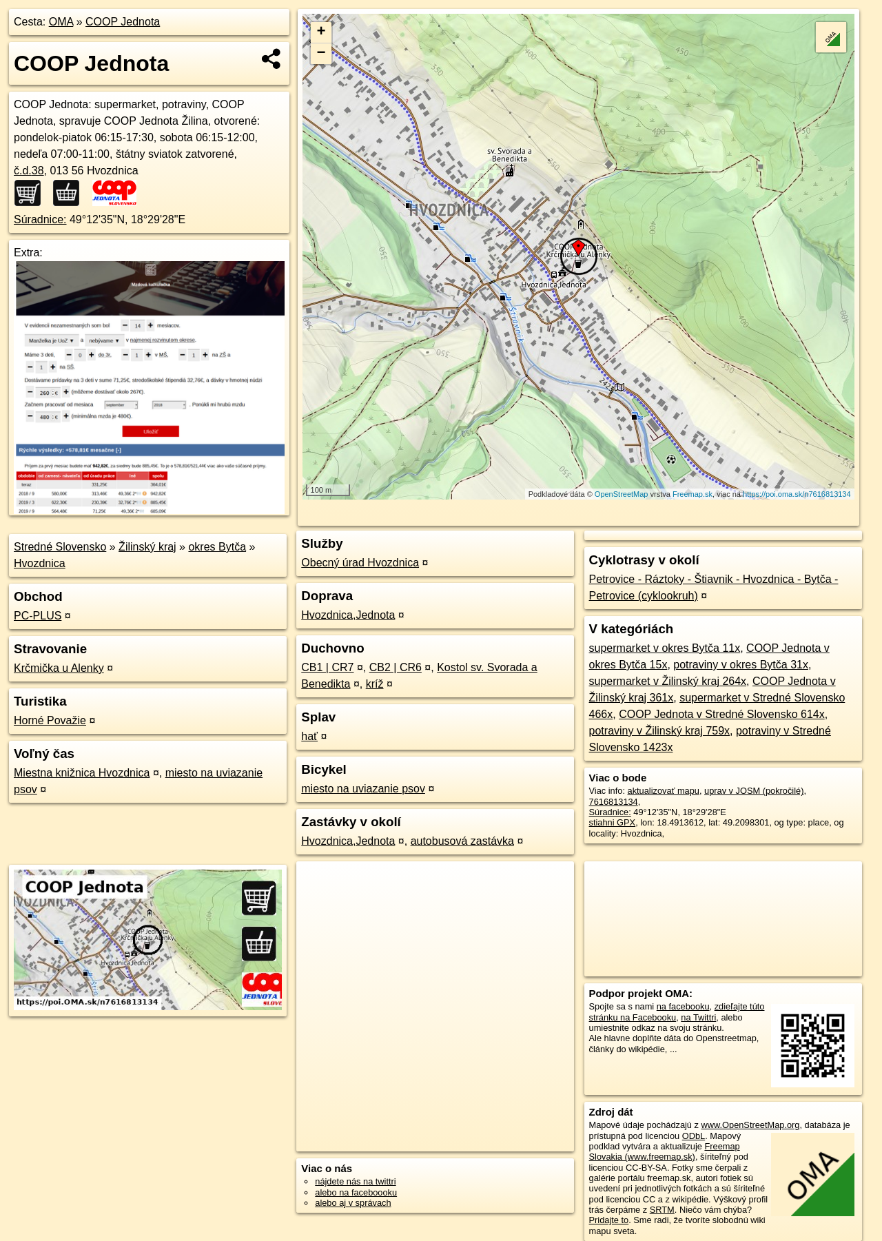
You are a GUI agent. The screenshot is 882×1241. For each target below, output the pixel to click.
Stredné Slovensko (60, 547)
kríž (375, 684)
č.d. (29, 170)
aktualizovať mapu (663, 791)
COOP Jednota (122, 22)
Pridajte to (609, 1220)
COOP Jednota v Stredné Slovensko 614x (722, 714)
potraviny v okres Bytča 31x (740, 664)
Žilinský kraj (147, 547)
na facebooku (683, 1006)
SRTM (662, 1209)
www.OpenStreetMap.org (750, 1125)
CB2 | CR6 (395, 667)
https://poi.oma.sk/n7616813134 (797, 494)
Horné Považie (50, 720)
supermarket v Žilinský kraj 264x (668, 681)
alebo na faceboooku (356, 1192)
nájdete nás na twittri (355, 1181)
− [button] (321, 53)
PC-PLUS (37, 616)
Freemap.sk (692, 494)
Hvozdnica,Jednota (348, 615)
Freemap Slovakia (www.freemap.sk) (664, 1151)
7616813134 (613, 802)
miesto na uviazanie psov (363, 788)
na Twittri (698, 1017)
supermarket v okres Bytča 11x (665, 648)
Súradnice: (40, 219)
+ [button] (321, 32)
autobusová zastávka (462, 841)
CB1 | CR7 (327, 667)
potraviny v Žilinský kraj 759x (659, 731)
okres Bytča (217, 547)
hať (309, 736)
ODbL (693, 1136)
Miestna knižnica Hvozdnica (82, 773)
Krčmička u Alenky (59, 668)
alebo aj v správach (353, 1203)
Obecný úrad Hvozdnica (360, 562)
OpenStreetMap (621, 494)
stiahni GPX (612, 822)
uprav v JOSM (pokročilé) (753, 791)
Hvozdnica (39, 563)
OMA (61, 22)
